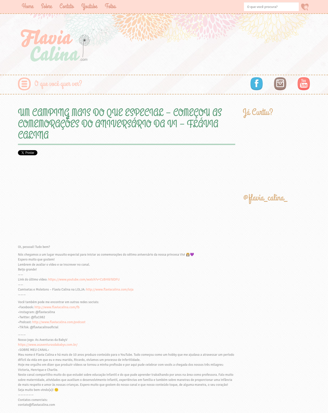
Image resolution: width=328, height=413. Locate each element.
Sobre (46, 6)
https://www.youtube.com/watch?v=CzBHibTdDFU (84, 279)
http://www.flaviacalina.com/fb (57, 307)
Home (27, 6)
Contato (66, 6)
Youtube (89, 6)
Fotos (110, 6)
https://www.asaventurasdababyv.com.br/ (47, 345)
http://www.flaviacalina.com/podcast (58, 322)
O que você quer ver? (58, 84)
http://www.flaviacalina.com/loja (110, 289)
